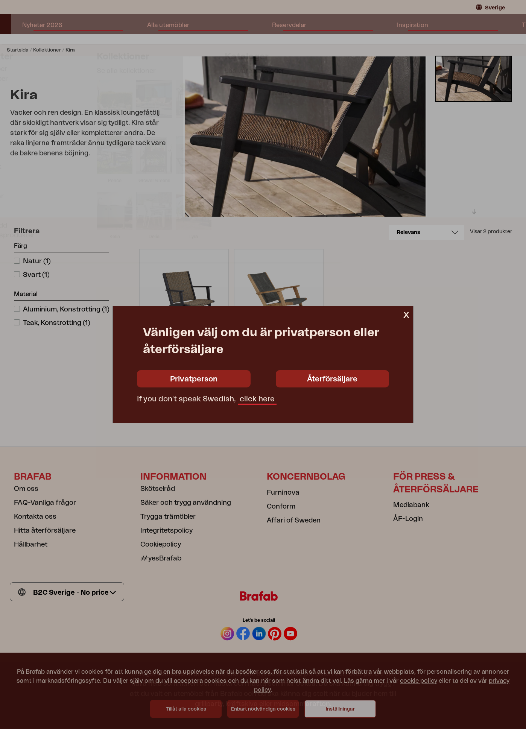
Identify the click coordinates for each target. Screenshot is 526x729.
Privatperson (193, 379)
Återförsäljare (332, 379)
